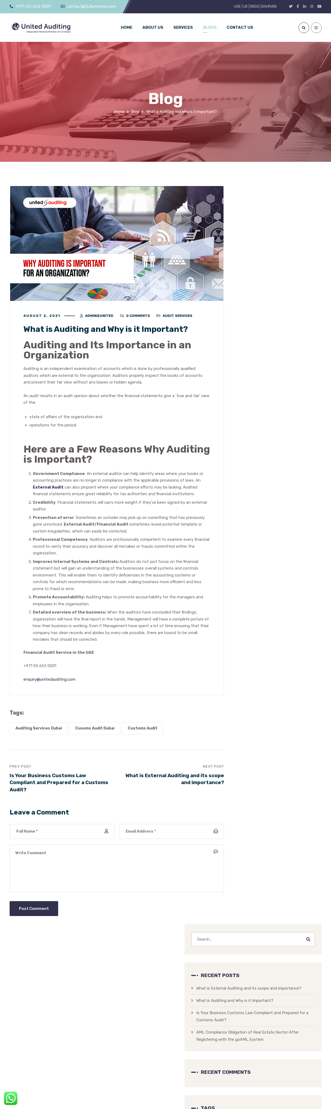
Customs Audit (142, 730)
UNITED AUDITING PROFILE (279, 1042)
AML (247, 415)
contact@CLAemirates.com (67, 1072)
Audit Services (177, 318)
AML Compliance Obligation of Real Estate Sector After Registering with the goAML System (280, 325)
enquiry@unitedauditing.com (49, 681)
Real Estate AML (291, 449)
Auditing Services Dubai (38, 730)
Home (119, 112)
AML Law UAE (272, 415)
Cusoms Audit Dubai (94, 730)
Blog (135, 112)
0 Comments (138, 318)
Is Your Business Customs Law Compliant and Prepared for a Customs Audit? (274, 298)
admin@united (99, 318)
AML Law (254, 497)
